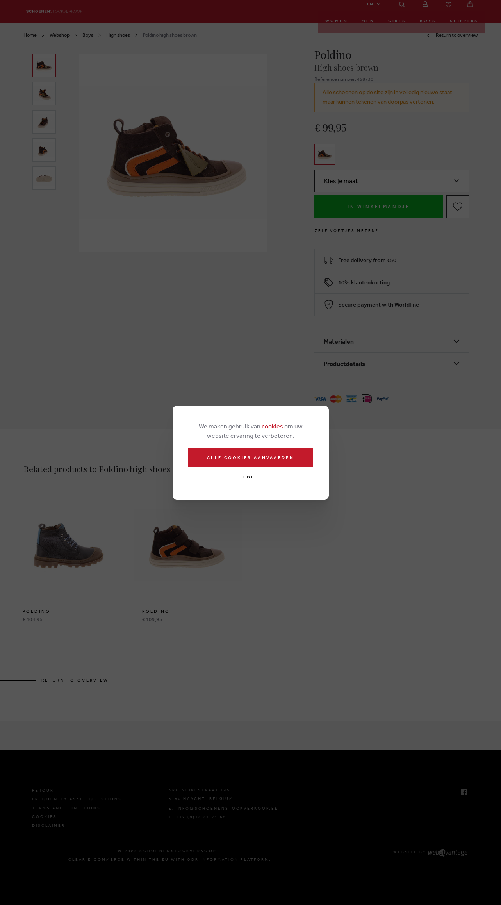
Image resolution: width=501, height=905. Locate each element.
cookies (272, 426)
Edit (250, 477)
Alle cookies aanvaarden (250, 457)
